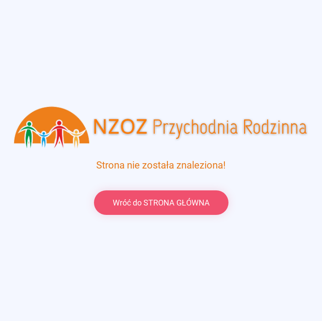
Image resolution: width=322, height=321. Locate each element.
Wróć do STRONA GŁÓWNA (161, 202)
